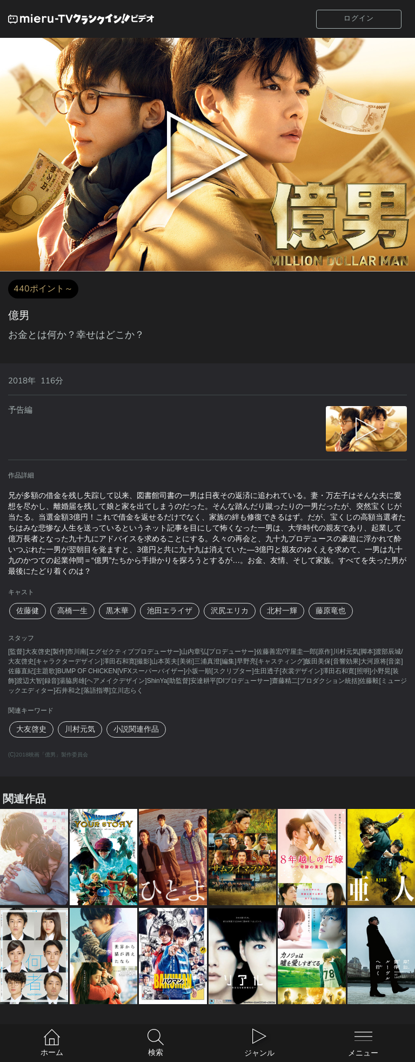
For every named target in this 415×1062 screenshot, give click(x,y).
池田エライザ (169, 611)
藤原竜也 (331, 611)
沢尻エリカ (230, 611)
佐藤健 (27, 611)
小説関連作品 (136, 729)
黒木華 (117, 611)
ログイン (359, 18)
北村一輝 (282, 611)
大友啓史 (31, 729)
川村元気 (80, 729)
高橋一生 (72, 611)
